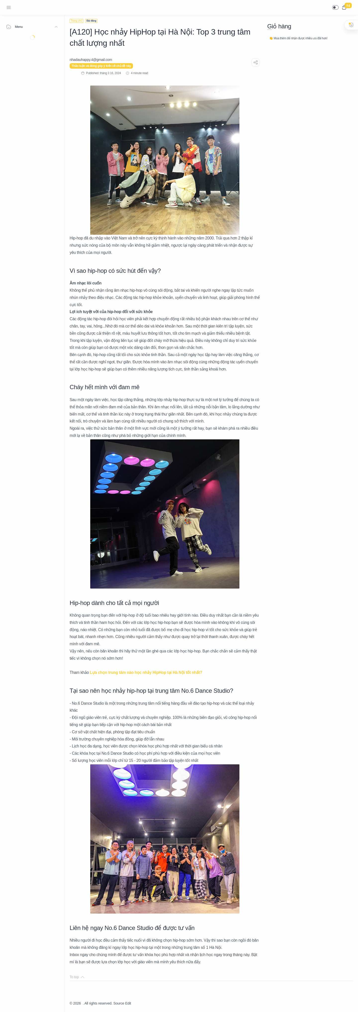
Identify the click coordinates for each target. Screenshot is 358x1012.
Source (118, 1003)
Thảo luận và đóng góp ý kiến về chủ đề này (101, 66)
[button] (335, 7)
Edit (128, 1003)
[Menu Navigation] (8, 7)
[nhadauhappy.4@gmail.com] (91, 60)
